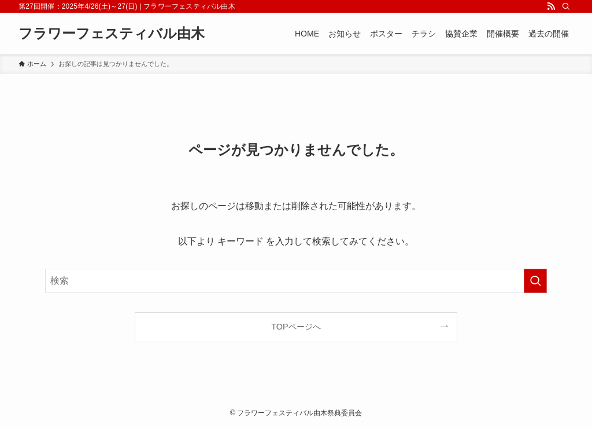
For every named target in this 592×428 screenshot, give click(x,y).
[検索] (566, 6)
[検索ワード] (296, 281)
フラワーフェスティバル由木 (111, 34)
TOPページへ (295, 326)
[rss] (550, 6)
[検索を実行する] (535, 281)
